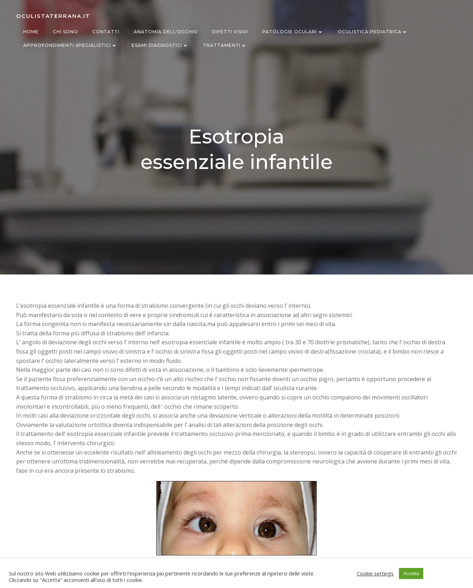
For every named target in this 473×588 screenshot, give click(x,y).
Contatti (106, 31)
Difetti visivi (230, 31)
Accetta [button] (411, 573)
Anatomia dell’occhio (166, 31)
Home (31, 31)
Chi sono (65, 31)
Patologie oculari (292, 31)
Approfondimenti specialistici (70, 45)
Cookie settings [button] (375, 573)
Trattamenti (225, 45)
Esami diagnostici (160, 45)
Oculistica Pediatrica (373, 31)
